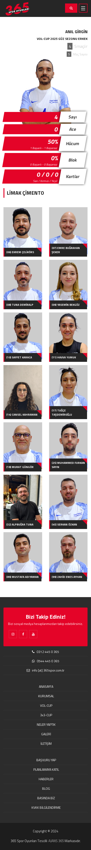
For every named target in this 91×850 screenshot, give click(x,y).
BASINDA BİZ (46, 798)
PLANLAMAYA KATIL (46, 769)
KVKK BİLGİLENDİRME (46, 807)
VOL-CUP (46, 705)
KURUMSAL (46, 696)
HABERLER (46, 779)
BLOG (46, 788)
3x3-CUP (46, 715)
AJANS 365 (56, 841)
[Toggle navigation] (83, 8)
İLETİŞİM (46, 743)
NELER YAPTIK (46, 724)
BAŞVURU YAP (46, 760)
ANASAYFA (46, 686)
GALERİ (46, 734)
